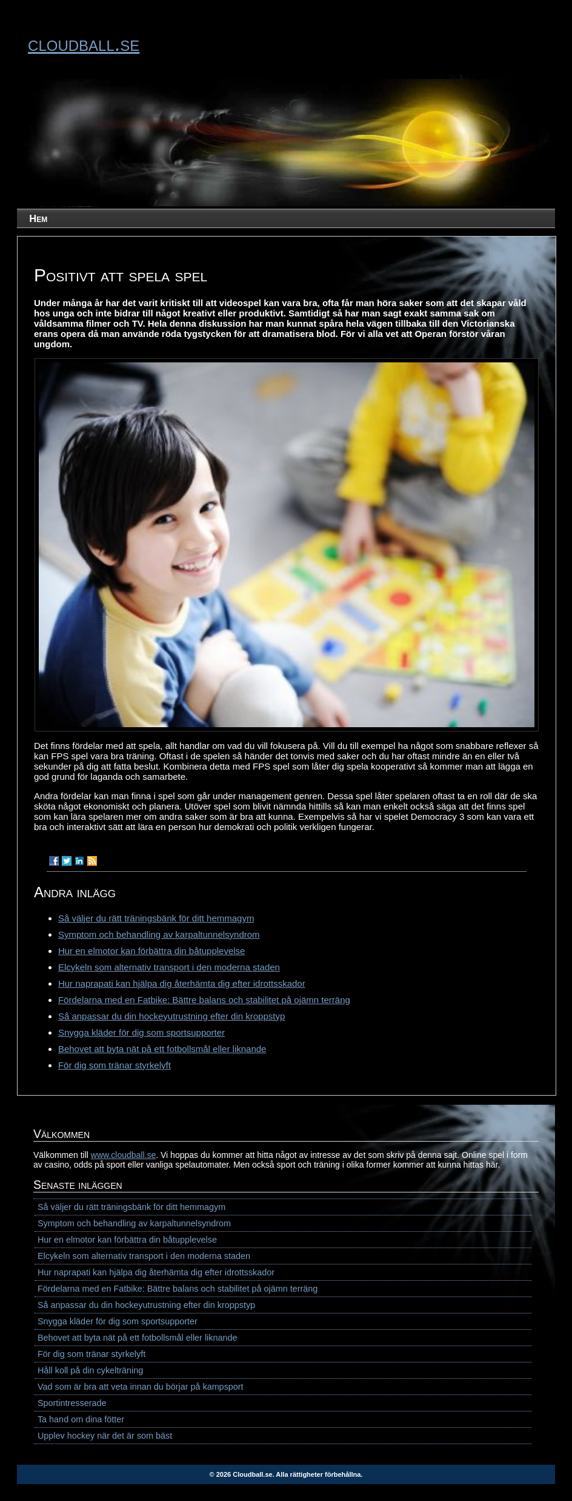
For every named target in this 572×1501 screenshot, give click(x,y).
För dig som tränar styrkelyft (114, 1065)
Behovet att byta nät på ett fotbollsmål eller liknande (162, 1049)
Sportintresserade (72, 1403)
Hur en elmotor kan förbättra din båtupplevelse (151, 951)
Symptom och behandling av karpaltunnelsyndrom (159, 934)
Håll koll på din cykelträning (90, 1370)
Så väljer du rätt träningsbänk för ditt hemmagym (156, 918)
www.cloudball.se (123, 1155)
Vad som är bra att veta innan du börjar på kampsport (141, 1386)
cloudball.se (83, 43)
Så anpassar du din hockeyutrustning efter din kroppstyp (171, 1016)
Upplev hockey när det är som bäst (105, 1436)
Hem (38, 218)
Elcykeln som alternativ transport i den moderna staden (169, 967)
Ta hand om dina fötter (81, 1419)
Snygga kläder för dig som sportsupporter (141, 1032)
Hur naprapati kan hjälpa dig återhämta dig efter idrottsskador (181, 983)
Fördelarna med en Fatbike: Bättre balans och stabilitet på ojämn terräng (204, 1000)
